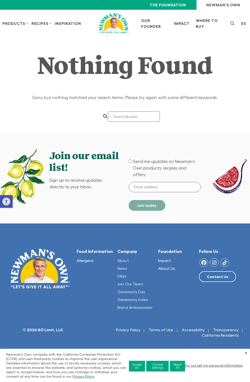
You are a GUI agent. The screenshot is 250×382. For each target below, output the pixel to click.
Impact (164, 260)
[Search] (134, 116)
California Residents (220, 335)
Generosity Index (132, 299)
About (123, 260)
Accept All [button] (137, 366)
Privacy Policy (128, 330)
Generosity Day (131, 292)
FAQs (121, 276)
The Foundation (168, 5)
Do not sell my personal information (214, 365)
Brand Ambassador (135, 307)
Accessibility (193, 330)
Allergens (85, 260)
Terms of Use (161, 330)
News (122, 268)
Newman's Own (223, 5)
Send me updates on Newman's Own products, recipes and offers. (164, 168)
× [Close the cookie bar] (246, 352)
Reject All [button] (177, 366)
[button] (6, 201)
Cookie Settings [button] (157, 366)
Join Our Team (130, 284)
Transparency (226, 330)
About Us (166, 268)
